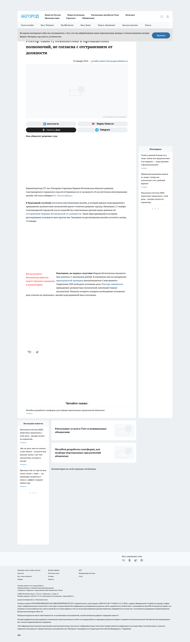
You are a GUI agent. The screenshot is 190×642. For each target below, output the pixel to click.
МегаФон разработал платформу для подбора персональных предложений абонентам (77, 412)
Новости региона (75, 15)
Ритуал (148, 25)
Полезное (130, 15)
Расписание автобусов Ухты (105, 15)
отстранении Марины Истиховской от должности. (54, 213)
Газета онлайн (27, 25)
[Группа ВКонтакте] (51, 123)
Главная (20, 579)
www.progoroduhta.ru (36, 586)
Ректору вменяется (112, 284)
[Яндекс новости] (102, 123)
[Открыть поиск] (161, 16)
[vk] (30, 352)
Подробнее (126, 629)
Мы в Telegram (47, 25)
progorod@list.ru (68, 596)
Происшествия (52, 18)
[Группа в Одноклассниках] (130, 560)
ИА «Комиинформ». (63, 195)
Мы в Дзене (86, 25)
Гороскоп (70, 18)
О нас (81, 576)
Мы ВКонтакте (67, 25)
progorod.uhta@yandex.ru (26, 600)
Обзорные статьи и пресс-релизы (28, 570)
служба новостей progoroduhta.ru (109, 61)
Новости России (53, 15)
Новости (51, 579)
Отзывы (51, 576)
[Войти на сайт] (167, 16)
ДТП (80, 570)
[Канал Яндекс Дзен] (51, 130)
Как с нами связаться (24, 576)
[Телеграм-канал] (102, 130)
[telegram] (38, 352)
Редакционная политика (87, 573)
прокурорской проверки (70, 280)
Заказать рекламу (130, 25)
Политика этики (53, 573)
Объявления (88, 18)
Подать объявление (106, 25)
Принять (161, 35)
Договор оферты (53, 570)
